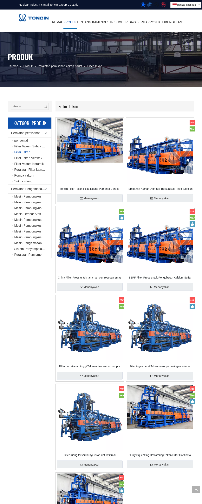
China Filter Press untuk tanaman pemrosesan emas (89, 277)
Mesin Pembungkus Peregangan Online (32, 202)
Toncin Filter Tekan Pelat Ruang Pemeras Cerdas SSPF (89, 188)
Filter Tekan (22, 152)
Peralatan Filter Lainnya (30, 169)
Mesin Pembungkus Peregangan (32, 196)
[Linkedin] (149, 4)
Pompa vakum (24, 175)
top (196, 489)
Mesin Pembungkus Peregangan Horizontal (32, 237)
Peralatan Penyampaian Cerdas (32, 254)
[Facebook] (143, 4)
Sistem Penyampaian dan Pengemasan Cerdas (32, 249)
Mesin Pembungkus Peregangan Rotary (32, 208)
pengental (21, 140)
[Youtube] (163, 4)
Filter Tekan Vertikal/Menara (32, 158)
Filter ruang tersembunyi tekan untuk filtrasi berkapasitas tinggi (90, 455)
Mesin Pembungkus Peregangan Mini (32, 219)
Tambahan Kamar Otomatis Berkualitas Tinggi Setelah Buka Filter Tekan (159, 188)
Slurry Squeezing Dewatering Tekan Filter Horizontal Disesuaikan (159, 455)
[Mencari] (26, 106)
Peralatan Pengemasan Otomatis (31, 189)
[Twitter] (156, 4)
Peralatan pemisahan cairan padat (31, 133)
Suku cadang (23, 181)
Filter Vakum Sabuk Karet (31, 146)
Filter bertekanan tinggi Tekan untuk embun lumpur (89, 366)
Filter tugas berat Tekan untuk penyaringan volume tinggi (159, 366)
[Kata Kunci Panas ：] (45, 106)
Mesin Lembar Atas (27, 214)
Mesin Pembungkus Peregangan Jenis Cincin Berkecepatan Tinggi (32, 231)
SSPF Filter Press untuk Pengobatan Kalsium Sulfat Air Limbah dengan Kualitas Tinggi (160, 277)
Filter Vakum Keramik (29, 163)
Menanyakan (89, 198)
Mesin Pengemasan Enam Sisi (32, 243)
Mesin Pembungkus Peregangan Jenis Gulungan (32, 225)
